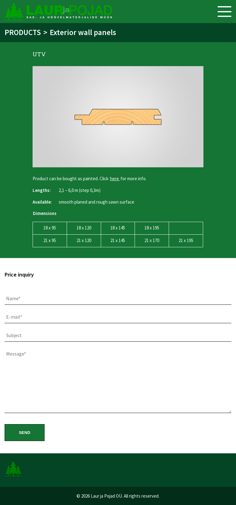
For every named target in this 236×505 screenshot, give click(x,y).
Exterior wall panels (83, 32)
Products (23, 32)
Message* (16, 354)
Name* (13, 298)
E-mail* (14, 317)
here (115, 178)
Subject (14, 335)
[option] (118, 116)
